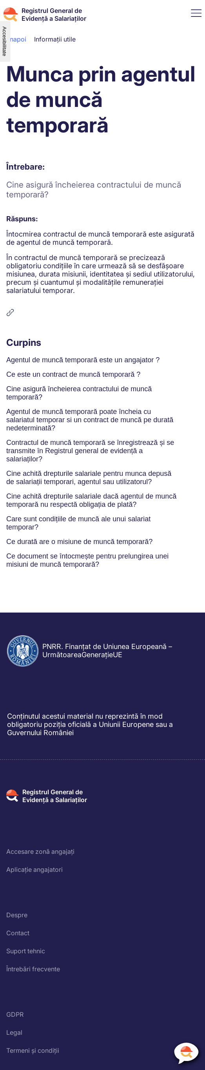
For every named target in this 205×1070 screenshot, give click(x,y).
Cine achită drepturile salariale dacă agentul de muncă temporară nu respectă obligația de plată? (91, 500)
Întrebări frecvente (33, 969)
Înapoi (17, 39)
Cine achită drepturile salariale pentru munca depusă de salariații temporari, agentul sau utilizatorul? (88, 478)
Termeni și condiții (32, 1050)
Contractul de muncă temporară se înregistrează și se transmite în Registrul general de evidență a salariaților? (90, 451)
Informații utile (55, 39)
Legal (14, 1032)
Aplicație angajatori (34, 869)
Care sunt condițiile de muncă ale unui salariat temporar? (78, 523)
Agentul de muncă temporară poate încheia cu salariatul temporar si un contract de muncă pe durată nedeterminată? (89, 420)
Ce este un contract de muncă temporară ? (73, 374)
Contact (17, 933)
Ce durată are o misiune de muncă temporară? (79, 542)
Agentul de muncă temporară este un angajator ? (83, 360)
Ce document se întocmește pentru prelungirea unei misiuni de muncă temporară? (87, 560)
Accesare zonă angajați (40, 851)
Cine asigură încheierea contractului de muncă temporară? (79, 393)
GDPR (15, 1014)
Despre (16, 915)
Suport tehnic (25, 951)
